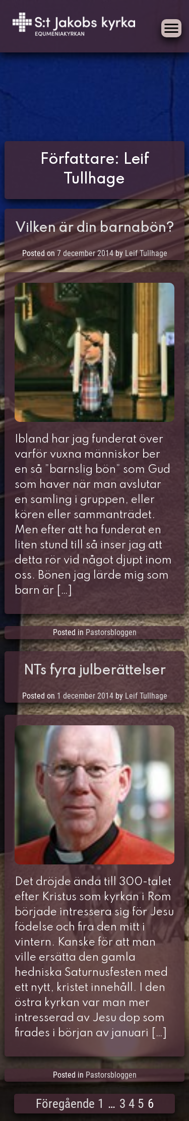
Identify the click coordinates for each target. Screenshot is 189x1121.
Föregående (65, 1103)
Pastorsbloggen (111, 632)
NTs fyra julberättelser (94, 670)
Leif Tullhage (146, 253)
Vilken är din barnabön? (94, 228)
